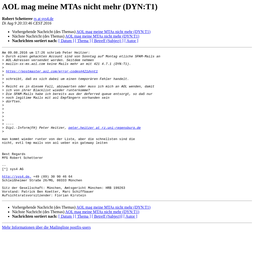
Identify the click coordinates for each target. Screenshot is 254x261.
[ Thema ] (83, 41)
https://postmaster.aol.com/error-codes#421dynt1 (52, 75)
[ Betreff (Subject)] (107, 245)
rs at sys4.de (44, 19)
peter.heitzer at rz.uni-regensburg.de (104, 143)
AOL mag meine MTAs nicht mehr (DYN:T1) (113, 32)
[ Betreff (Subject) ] (107, 41)
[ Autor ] (131, 41)
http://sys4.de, (16, 202)
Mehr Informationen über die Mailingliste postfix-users (46, 256)
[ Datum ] (66, 41)
